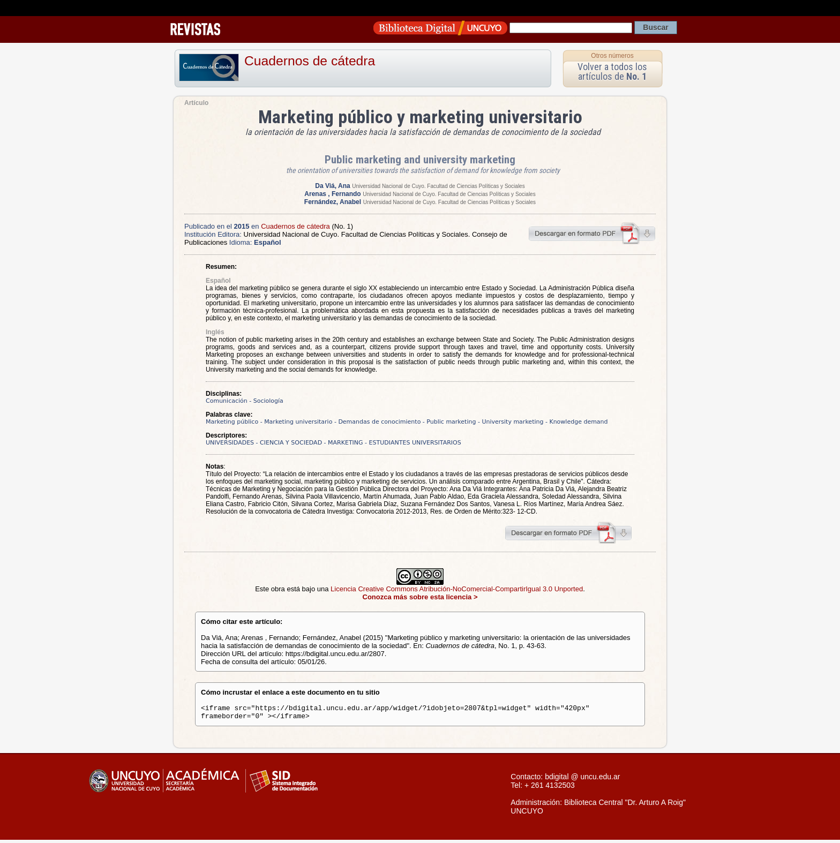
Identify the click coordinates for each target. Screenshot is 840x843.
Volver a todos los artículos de (612, 71)
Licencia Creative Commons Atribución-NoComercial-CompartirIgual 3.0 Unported (457, 589)
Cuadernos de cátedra (309, 61)
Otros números (612, 55)
